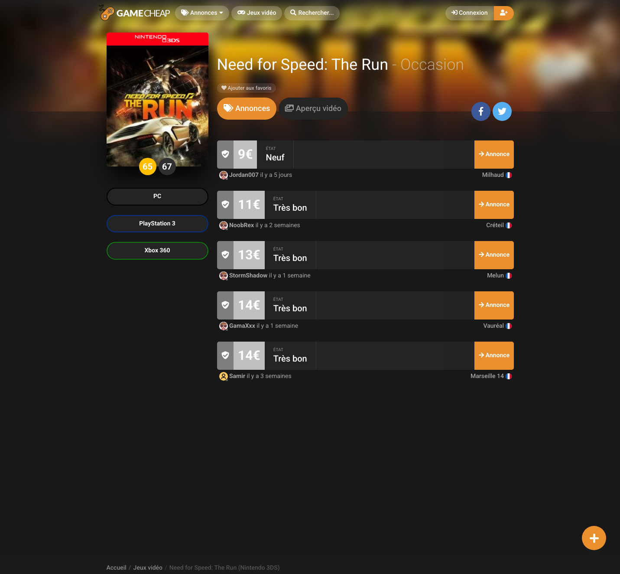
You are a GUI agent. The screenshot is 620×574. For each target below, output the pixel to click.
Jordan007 (239, 175)
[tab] (247, 109)
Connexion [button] (469, 13)
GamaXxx (238, 326)
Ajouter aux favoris (246, 88)
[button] (312, 13)
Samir (233, 376)
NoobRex (237, 225)
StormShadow (244, 275)
